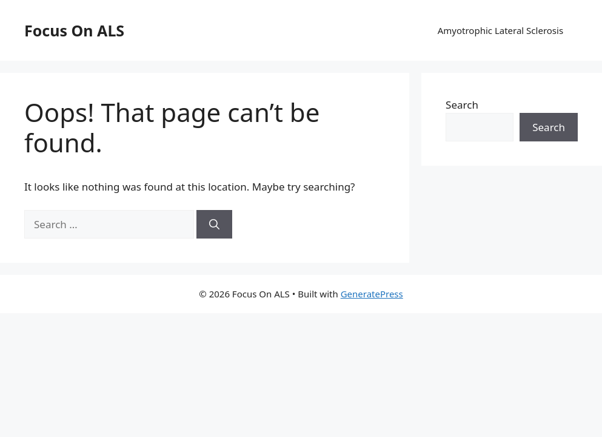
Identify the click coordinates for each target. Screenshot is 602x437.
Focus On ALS (74, 30)
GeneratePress (372, 294)
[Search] (214, 224)
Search (462, 105)
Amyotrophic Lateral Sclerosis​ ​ (502, 30)
